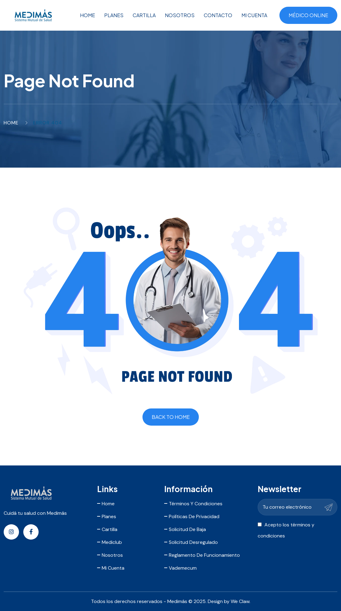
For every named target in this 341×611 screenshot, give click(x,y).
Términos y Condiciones (195, 503)
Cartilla (144, 15)
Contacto (218, 15)
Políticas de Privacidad (194, 516)
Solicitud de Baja (187, 529)
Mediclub (112, 542)
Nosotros (180, 15)
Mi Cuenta (254, 15)
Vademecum (183, 568)
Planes (113, 15)
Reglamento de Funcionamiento (204, 555)
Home (87, 15)
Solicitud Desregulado (193, 542)
